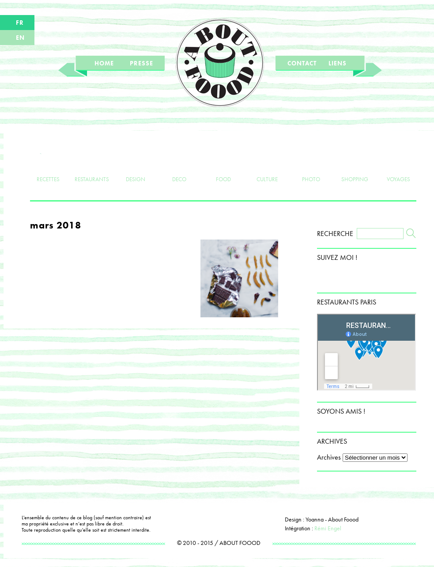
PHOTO (311, 164)
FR (20, 23)
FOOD (223, 164)
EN (20, 38)
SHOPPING (354, 164)
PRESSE (141, 63)
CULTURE (266, 164)
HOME (104, 63)
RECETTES (47, 164)
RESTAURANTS (92, 164)
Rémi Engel (327, 528)
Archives (329, 457)
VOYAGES (398, 164)
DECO (179, 164)
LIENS (337, 63)
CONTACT (302, 63)
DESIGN (135, 164)
